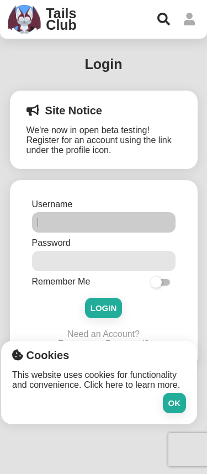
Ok (174, 403)
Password (52, 242)
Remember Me (61, 281)
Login (104, 308)
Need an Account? (103, 334)
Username (53, 204)
